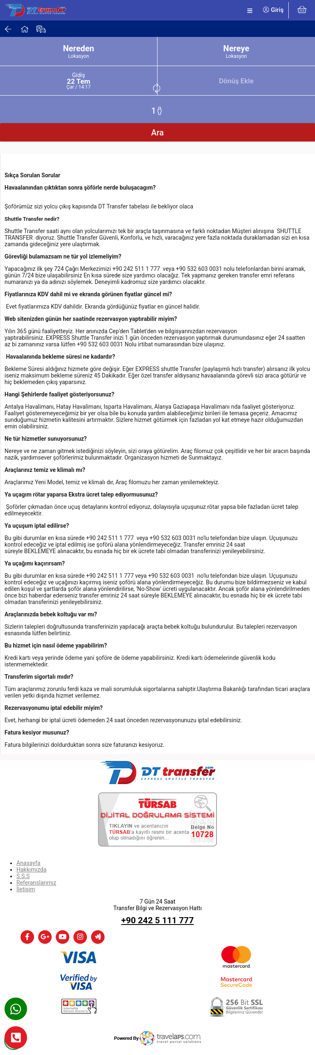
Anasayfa (28, 863)
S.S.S (23, 876)
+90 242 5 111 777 (157, 920)
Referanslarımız (36, 882)
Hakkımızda (31, 869)
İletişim (25, 889)
